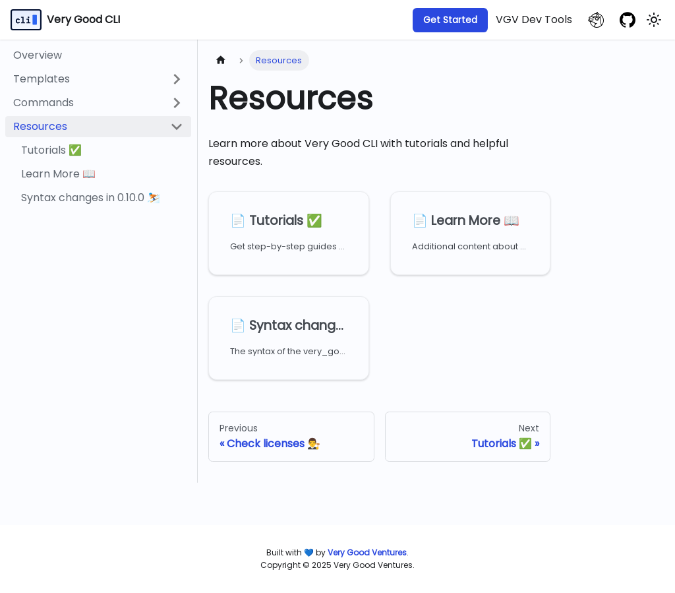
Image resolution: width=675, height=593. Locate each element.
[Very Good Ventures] (367, 552)
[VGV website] (596, 19)
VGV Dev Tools (534, 19)
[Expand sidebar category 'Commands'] (176, 102)
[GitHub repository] (627, 19)
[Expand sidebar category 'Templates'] (176, 79)
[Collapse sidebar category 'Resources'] (176, 126)
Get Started (450, 19)
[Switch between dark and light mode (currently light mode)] (653, 19)
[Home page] (220, 60)
